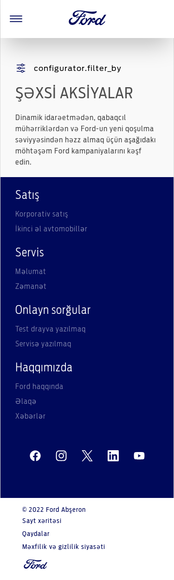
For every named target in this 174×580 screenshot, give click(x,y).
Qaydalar (36, 534)
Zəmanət (31, 286)
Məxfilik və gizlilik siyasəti (63, 547)
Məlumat (30, 271)
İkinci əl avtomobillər (51, 229)
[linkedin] (113, 456)
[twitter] (87, 456)
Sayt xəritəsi (42, 521)
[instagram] (61, 456)
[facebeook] (35, 456)
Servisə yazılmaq (43, 344)
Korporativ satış (41, 214)
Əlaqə (26, 401)
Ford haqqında (39, 386)
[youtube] (139, 456)
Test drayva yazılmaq (50, 329)
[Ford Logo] (87, 19)
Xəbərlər (30, 416)
